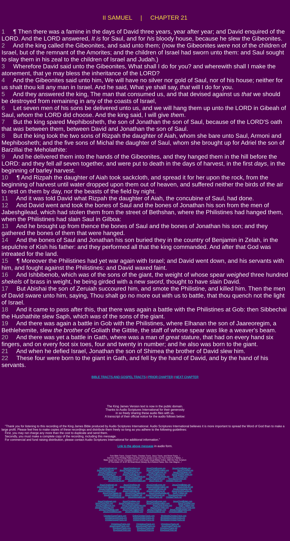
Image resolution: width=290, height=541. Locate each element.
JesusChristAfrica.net (108, 489)
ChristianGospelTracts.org (116, 518)
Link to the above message (135, 446)
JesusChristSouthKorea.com (134, 505)
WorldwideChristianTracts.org (173, 518)
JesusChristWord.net (112, 495)
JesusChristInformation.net (157, 487)
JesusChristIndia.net (131, 491)
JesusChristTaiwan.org (111, 476)
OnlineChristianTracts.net (143, 520)
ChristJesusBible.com (178, 512)
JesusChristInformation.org (157, 470)
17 (5, 288)
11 (5, 198)
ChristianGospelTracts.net (116, 520)
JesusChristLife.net (185, 487)
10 (5, 177)
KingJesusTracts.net (168, 528)
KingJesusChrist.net (168, 530)
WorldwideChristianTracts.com (173, 516)
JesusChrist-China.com (185, 507)
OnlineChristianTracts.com (143, 516)
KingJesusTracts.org (145, 528)
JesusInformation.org (136, 481)
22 (5, 358)
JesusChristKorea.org (157, 472)
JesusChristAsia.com (131, 501)
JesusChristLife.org (116, 481)
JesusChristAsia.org (131, 468)
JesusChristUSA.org (105, 470)
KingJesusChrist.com (122, 530)
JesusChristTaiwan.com (109, 510)
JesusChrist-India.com (159, 507)
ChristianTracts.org (174, 481)
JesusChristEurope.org (155, 468)
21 (5, 351)
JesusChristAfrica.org (108, 472)
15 (5, 260)
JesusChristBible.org (133, 479)
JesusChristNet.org (185, 470)
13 (5, 226)
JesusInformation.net (136, 497)
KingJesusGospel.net (177, 495)
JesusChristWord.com (112, 512)
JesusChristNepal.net (107, 491)
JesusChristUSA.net (105, 487)
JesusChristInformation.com (158, 503)
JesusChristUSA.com (104, 503)
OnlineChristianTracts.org (143, 518)
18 (5, 309)
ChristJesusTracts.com (120, 524)
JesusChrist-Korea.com (162, 505)
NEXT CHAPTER (186, 377)
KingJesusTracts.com (122, 528)
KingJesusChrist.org (145, 530)
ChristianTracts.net (174, 497)
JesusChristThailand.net (135, 493)
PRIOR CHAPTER (160, 377)
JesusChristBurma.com (105, 505)
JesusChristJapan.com (156, 510)
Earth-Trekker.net (180, 493)
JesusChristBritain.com (182, 501)
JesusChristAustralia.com (180, 510)
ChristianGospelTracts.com (115, 516)
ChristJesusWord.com (156, 512)
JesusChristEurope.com (156, 501)
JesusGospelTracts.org (145, 526)
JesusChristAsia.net (131, 485)
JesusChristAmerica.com (129, 503)
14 (5, 240)
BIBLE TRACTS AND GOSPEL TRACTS (119, 377)
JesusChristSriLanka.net (182, 491)
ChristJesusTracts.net (170, 524)
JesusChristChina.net (132, 489)
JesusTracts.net (155, 497)
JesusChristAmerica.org (129, 470)
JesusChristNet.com (186, 503)
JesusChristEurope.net (155, 485)
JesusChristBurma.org (155, 474)
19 (5, 323)
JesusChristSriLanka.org (182, 474)
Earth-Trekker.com (186, 505)
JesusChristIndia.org (131, 474)
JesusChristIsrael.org (108, 468)
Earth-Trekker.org (180, 476)
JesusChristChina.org (132, 472)
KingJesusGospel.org (177, 479)
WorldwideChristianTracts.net (173, 520)
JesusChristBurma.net (155, 491)
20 (5, 337)
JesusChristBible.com (134, 512)
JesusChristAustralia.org (159, 476)
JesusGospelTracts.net (171, 526)
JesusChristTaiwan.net (112, 493)
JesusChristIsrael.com (107, 501)
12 (5, 205)
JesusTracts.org (155, 481)
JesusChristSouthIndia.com (131, 507)
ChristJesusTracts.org (145, 524)
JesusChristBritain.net (181, 485)
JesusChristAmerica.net (129, 487)
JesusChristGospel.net (155, 495)
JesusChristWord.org (112, 479)
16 (5, 274)
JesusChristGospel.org (155, 479)
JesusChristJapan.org (182, 472)
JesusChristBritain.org (181, 468)
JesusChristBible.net (133, 495)
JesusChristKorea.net (157, 489)
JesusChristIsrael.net (108, 485)
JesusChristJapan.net (182, 489)
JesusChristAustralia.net (159, 493)
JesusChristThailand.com (132, 510)
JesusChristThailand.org (135, 476)
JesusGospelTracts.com (120, 526)
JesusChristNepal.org (107, 474)
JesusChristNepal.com (104, 507)
